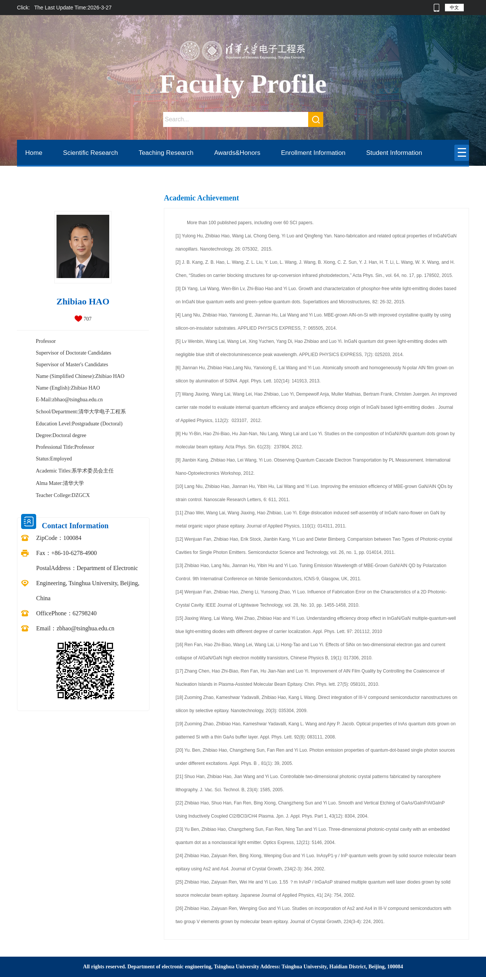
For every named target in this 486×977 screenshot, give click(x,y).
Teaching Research (166, 152)
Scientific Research (90, 152)
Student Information (394, 152)
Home (33, 152)
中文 (454, 7)
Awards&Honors (237, 152)
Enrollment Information (313, 152)
